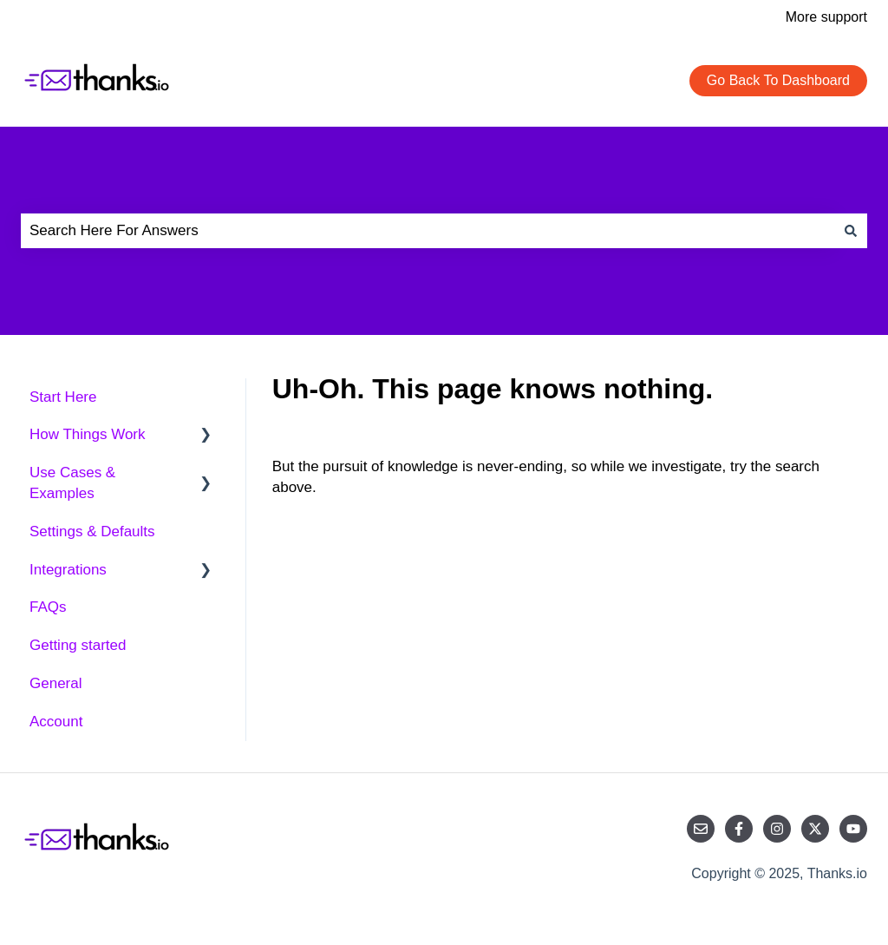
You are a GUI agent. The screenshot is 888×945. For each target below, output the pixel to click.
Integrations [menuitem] (68, 569)
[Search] (850, 230)
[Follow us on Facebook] (739, 829)
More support (826, 17)
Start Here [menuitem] (62, 397)
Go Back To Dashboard (778, 80)
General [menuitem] (55, 683)
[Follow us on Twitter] (815, 829)
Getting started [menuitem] (78, 645)
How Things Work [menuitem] (87, 434)
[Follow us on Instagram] (777, 829)
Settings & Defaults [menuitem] (92, 531)
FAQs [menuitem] (48, 607)
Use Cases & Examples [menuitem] (72, 483)
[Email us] (701, 829)
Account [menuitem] (55, 721)
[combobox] (427, 230)
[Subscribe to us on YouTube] (853, 829)
